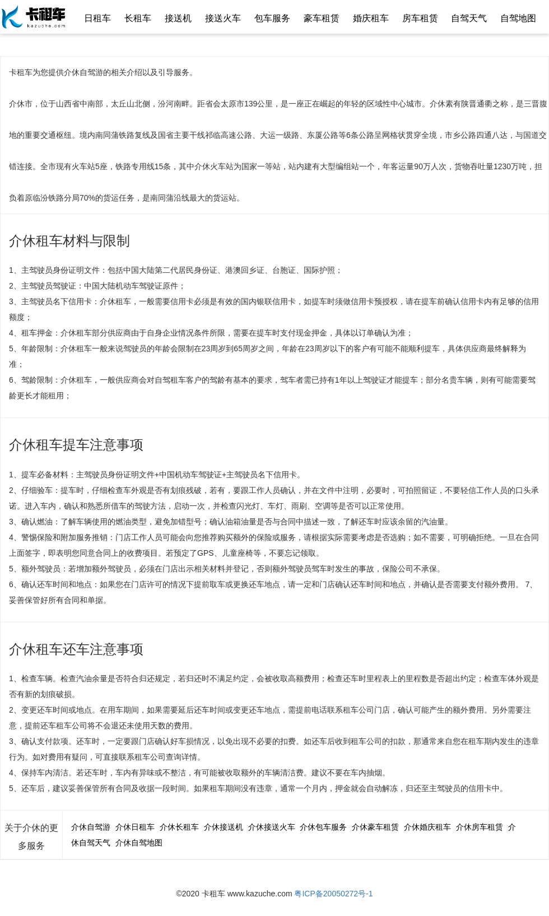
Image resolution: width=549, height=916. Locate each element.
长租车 (137, 18)
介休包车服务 (323, 826)
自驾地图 (518, 18)
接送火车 (223, 18)
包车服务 (272, 18)
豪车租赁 (321, 18)
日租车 (97, 18)
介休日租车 (135, 826)
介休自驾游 (90, 826)
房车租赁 (420, 18)
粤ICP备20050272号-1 (333, 893)
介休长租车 (179, 826)
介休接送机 (223, 826)
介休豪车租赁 (375, 826)
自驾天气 (469, 18)
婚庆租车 (371, 18)
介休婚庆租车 (427, 826)
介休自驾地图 (138, 842)
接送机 (178, 18)
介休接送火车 (271, 826)
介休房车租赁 (479, 826)
